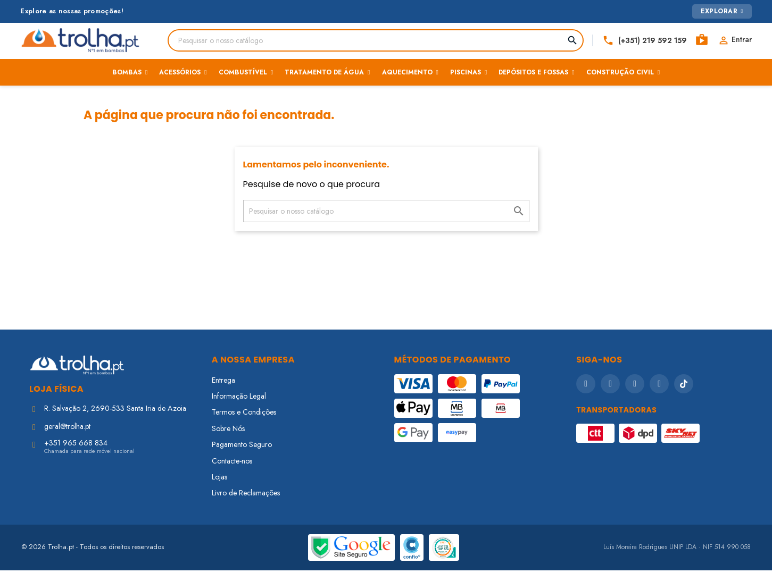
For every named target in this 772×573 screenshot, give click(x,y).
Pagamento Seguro (242, 447)
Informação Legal (239, 398)
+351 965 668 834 (75, 445)
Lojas (219, 479)
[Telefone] (637, 41)
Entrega (223, 382)
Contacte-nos (232, 463)
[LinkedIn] (659, 385)
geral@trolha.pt (67, 429)
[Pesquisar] (367, 41)
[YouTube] (634, 385)
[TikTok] (683, 385)
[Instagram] (610, 385)
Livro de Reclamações (246, 495)
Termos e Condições (244, 414)
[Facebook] (585, 385)
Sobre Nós (228, 431)
